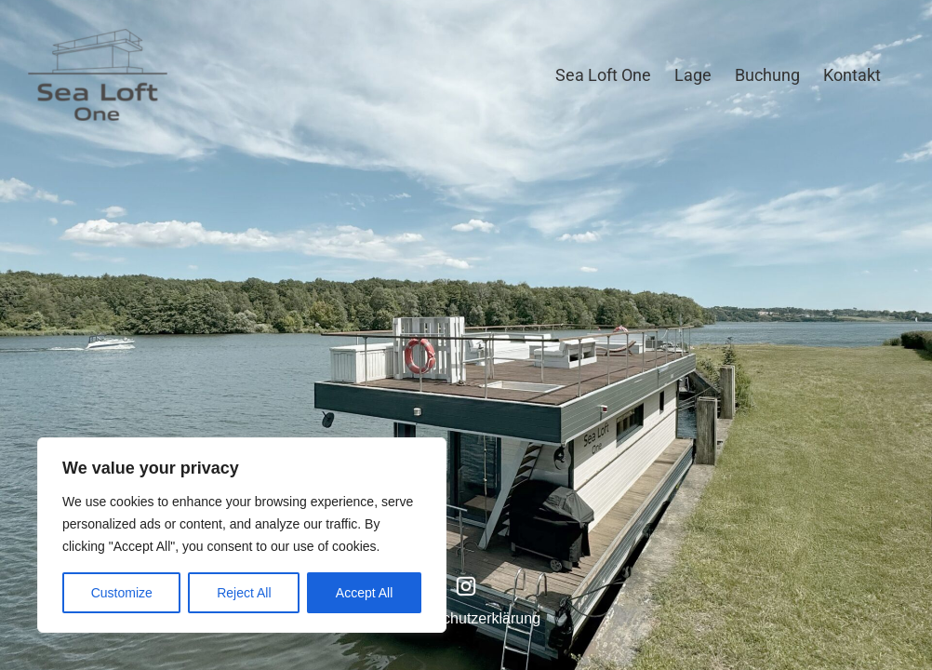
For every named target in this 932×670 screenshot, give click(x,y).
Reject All (244, 592)
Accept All (364, 592)
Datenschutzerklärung (467, 618)
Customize (122, 592)
